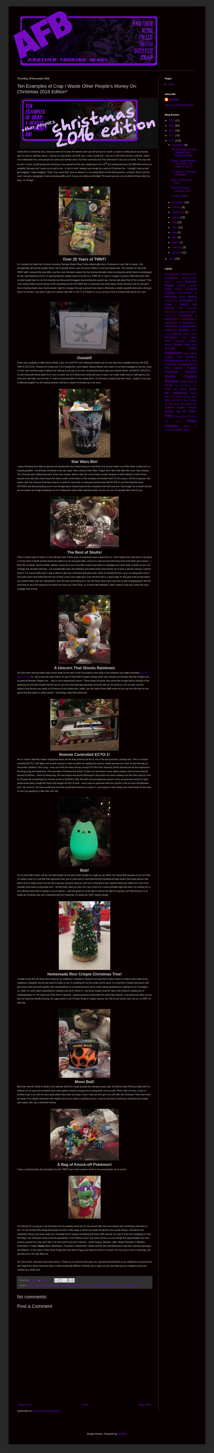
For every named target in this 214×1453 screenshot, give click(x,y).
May (174, 232)
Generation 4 (172, 322)
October (177, 207)
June (175, 227)
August (176, 217)
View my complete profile (179, 105)
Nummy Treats (181, 348)
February (177, 247)
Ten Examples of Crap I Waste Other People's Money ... (183, 152)
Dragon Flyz (171, 300)
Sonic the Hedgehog (181, 391)
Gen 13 (170, 315)
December (178, 144)
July (174, 222)
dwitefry (174, 99)
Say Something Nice (186, 385)
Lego (183, 337)
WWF (178, 429)
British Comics (187, 285)
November (178, 202)
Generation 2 (172, 319)
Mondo (168, 344)
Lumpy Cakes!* (180, 195)
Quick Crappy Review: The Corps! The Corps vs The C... (184, 163)
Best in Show (173, 281)
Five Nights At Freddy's (185, 311)
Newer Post (24, 1404)
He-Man (183, 330)
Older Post (145, 1404)
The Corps (174, 403)
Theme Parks (175, 407)
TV (166, 421)
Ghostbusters (97, 1285)
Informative (171, 337)
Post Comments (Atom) (46, 1410)
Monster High (182, 344)
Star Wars (121, 1285)
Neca (194, 344)
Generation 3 (189, 319)
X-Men (185, 429)
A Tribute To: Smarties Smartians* (183, 173)
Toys (137, 1285)
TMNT (130, 1285)
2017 (172, 135)
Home (85, 1404)
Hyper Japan (190, 334)
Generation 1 (188, 315)
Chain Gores (173, 289)
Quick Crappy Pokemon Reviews (181, 369)
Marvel (193, 341)
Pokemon (110, 1285)
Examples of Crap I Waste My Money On (68, 1285)
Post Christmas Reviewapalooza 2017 (181, 364)
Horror (177, 333)
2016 (172, 140)
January (177, 252)
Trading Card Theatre (186, 416)
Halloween (171, 330)
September (178, 212)
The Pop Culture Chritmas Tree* (181, 189)
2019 (172, 125)
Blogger (122, 1433)
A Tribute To (186, 274)
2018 (172, 130)
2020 (172, 120)
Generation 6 (172, 326)
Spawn (187, 396)
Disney (42, 1285)
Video (177, 421)
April (175, 237)
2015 (172, 258)
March (176, 242)
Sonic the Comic (176, 389)
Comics (170, 292)
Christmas (32, 1285)
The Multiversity (188, 403)
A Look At (171, 274)
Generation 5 (189, 322)
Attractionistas (189, 278)
